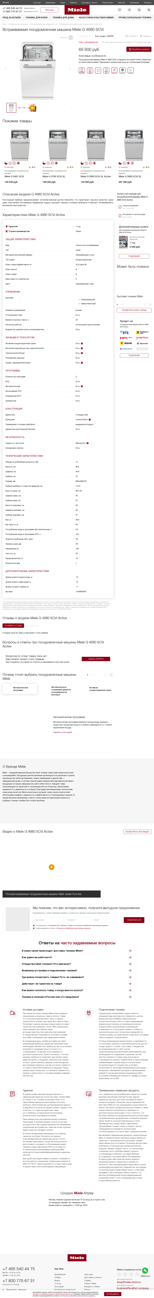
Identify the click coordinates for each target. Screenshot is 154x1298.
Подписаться (134, 904)
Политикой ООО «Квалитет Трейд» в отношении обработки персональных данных (78, 909)
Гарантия (121, 2)
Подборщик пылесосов (64, 1281)
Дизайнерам (50, 2)
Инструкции (134, 2)
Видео (87, 1281)
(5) (110, 167)
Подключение (107, 2)
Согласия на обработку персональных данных (73, 912)
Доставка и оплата (89, 2)
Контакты (147, 2)
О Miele (57, 1269)
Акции (62, 2)
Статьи (57, 1275)
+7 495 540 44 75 (12, 8)
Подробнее (134, 256)
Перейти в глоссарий (62, 732)
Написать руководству (134, 1285)
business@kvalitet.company (133, 1279)
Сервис (87, 1272)
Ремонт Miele (90, 1275)
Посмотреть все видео (137, 815)
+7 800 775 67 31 (12, 11)
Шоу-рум (37, 2)
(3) (72, 167)
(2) (148, 167)
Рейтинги (73, 2)
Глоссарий (59, 1278)
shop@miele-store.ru (129, 1273)
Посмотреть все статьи (134, 310)
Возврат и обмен (92, 1278)
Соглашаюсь (112, 1294)
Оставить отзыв (13, 626)
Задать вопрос (96, 659)
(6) (34, 167)
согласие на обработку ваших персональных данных (52, 1294)
